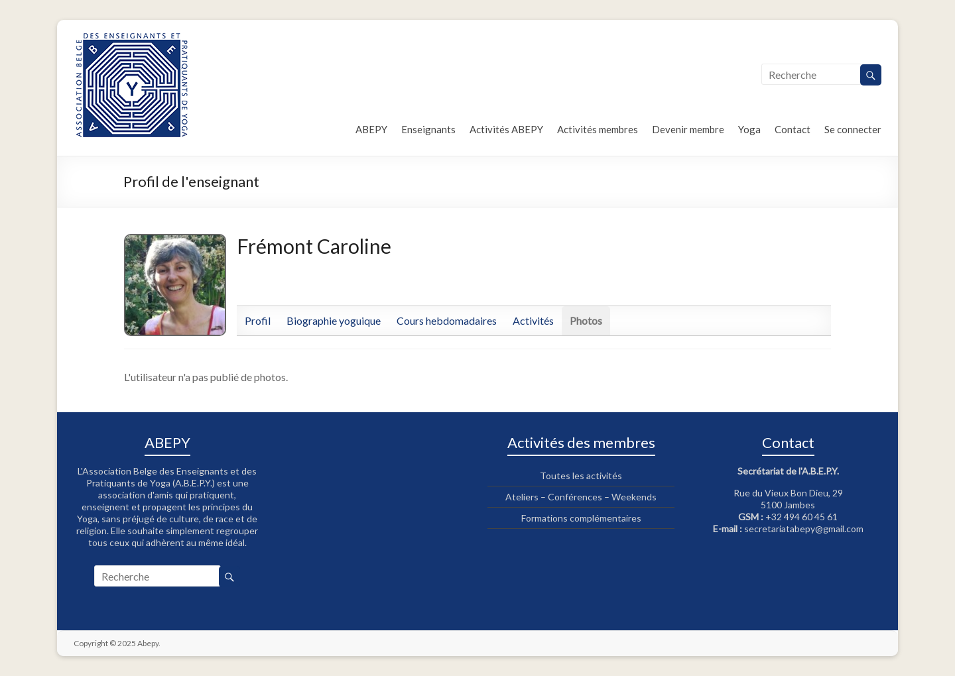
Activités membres (597, 129)
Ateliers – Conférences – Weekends (581, 496)
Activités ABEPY (506, 129)
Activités (533, 320)
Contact (792, 129)
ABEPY (371, 129)
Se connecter (852, 129)
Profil (258, 320)
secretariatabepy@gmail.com (803, 528)
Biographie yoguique (333, 320)
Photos (586, 320)
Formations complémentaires (581, 518)
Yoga (749, 129)
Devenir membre (688, 129)
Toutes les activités (581, 475)
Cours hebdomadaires (447, 320)
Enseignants (428, 129)
